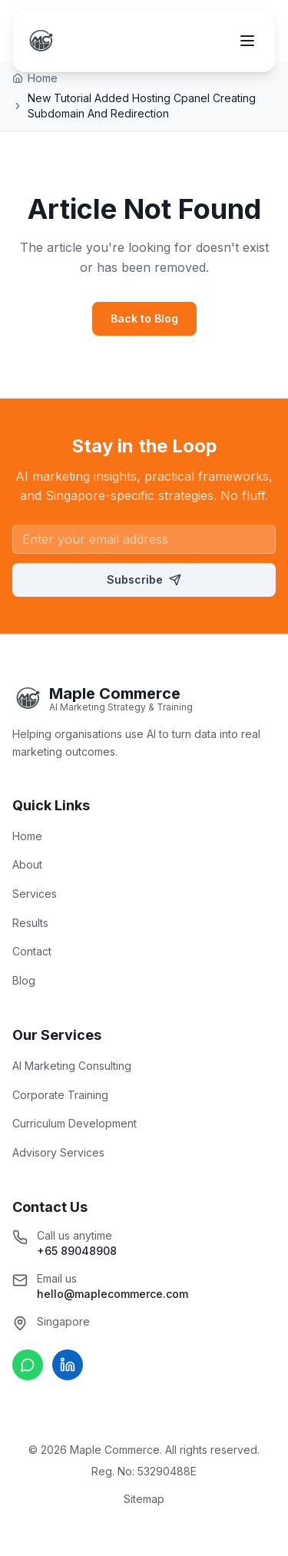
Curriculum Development (74, 1123)
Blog (23, 980)
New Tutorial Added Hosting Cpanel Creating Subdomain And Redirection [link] (142, 105)
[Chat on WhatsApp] (27, 1364)
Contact (31, 951)
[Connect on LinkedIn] (67, 1364)
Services (34, 893)
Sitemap (144, 1498)
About (27, 864)
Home (27, 836)
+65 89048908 (77, 1250)
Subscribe (144, 579)
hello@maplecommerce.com (112, 1293)
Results (30, 922)
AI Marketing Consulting (71, 1065)
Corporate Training (60, 1094)
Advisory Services (58, 1152)
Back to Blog (144, 318)
